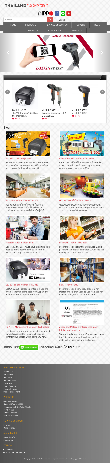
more (16, 118)
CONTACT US (76, 30)
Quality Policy (9, 428)
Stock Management (11, 391)
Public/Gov (7, 383)
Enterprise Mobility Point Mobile (17, 407)
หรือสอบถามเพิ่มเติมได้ (53, 347)
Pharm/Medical (9, 386)
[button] (8, 52)
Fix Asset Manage (10, 389)
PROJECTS (33, 30)
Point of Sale (8, 410)
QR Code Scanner (10, 401)
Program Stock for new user (73, 242)
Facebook (8, 449)
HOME (13, 25)
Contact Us (8, 440)
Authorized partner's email (15, 452)
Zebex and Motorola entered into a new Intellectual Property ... (78, 328)
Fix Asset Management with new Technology (28, 327)
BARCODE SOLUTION (57, 25)
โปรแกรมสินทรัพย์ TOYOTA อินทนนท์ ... (24, 200)
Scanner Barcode (10, 415)
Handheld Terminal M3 (13, 404)
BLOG (97, 25)
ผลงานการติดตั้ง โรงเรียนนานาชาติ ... (76, 200)
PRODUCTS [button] (31, 25)
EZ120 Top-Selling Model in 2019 (22, 284)
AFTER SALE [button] (54, 30)
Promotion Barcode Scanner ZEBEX (76, 158)
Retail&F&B (8, 371)
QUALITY (80, 25)
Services (6, 425)
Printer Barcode (10, 412)
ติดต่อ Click (11, 347)
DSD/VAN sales (9, 380)
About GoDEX (9, 437)
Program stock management (20, 242)
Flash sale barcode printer (18, 158)
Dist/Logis (7, 377)
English (63, 20)
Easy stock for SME (68, 284)
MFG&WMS (8, 374)
